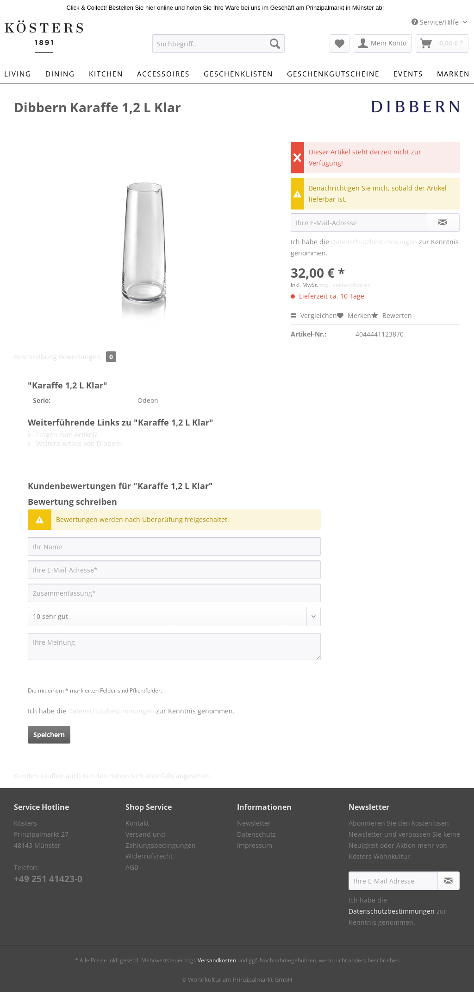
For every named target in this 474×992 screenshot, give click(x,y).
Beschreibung (35, 356)
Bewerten (391, 315)
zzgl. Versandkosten (345, 285)
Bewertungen (87, 356)
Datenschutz (256, 834)
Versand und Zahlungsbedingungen (160, 840)
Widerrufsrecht (149, 856)
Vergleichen (314, 315)
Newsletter (254, 823)
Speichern (49, 734)
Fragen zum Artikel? (62, 434)
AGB (131, 867)
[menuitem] (218, 48)
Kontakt (137, 823)
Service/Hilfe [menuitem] (436, 22)
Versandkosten (217, 960)
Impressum (254, 845)
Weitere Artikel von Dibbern (75, 443)
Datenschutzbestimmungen (374, 241)
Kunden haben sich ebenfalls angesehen (146, 775)
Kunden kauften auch (47, 775)
